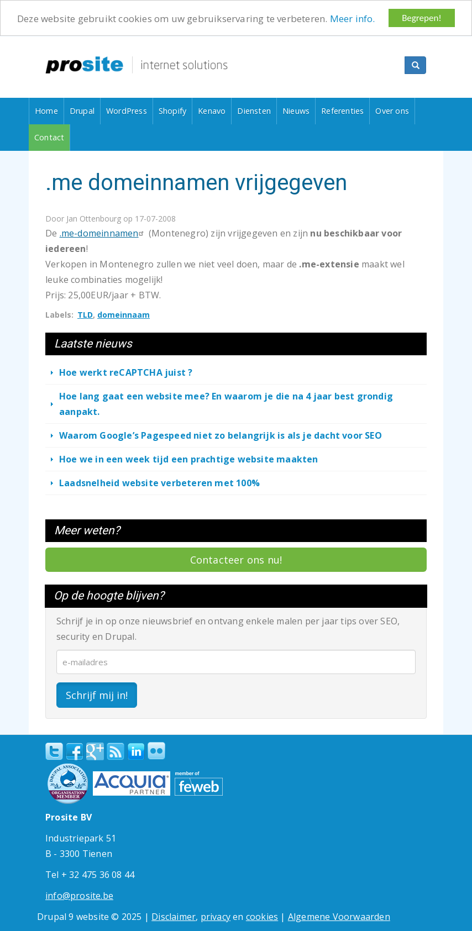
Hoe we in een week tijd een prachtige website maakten (188, 459)
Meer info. (352, 18)
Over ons (392, 111)
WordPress (126, 111)
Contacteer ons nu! (236, 559)
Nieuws (296, 111)
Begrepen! (422, 18)
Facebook (74, 751)
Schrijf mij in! (97, 694)
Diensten (254, 111)
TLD (85, 314)
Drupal (82, 111)
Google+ (95, 751)
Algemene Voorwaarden (339, 916)
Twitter (54, 751)
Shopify (172, 111)
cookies (262, 916)
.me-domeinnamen (103, 233)
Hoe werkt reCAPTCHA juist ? (125, 372)
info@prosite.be (79, 895)
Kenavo (211, 111)
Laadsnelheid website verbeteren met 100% (159, 483)
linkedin (136, 751)
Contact (49, 137)
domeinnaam (123, 314)
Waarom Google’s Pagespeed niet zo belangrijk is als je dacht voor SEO (220, 435)
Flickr (156, 750)
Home (46, 111)
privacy (215, 916)
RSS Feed (115, 751)
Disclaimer (173, 916)
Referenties (342, 111)
